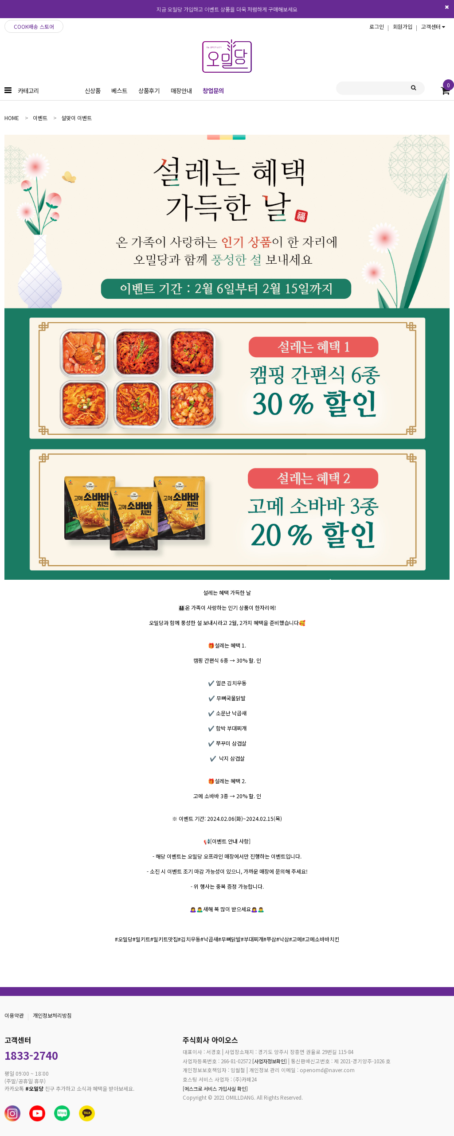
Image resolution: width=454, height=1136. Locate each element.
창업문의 (213, 90)
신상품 (93, 90)
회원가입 (402, 26)
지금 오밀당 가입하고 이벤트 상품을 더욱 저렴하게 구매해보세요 (227, 9)
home (11, 117)
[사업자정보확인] (266, 1060)
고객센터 (433, 26)
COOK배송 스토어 (34, 26)
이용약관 (14, 1015)
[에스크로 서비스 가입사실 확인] (215, 1088)
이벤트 (40, 117)
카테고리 (28, 90)
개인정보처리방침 (52, 1015)
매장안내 (181, 90)
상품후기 (149, 90)
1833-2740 (31, 1055)
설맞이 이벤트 (76, 117)
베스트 (119, 90)
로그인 (376, 26)
